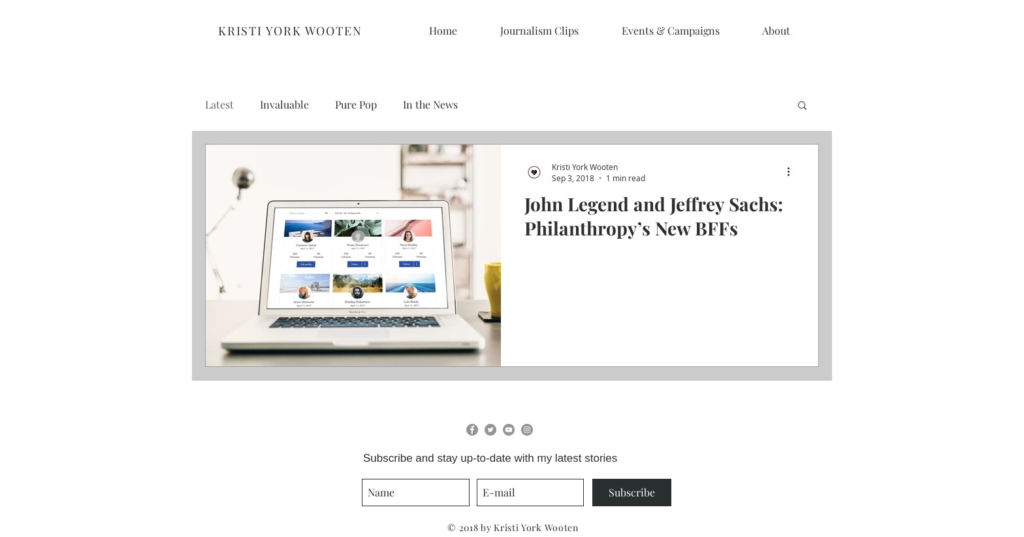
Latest (219, 104)
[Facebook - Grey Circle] (472, 430)
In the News (430, 104)
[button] (802, 106)
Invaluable (284, 104)
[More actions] (793, 172)
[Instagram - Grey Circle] (527, 430)
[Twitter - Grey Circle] (490, 430)
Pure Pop (356, 104)
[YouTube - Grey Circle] (509, 430)
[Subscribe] (631, 492)
